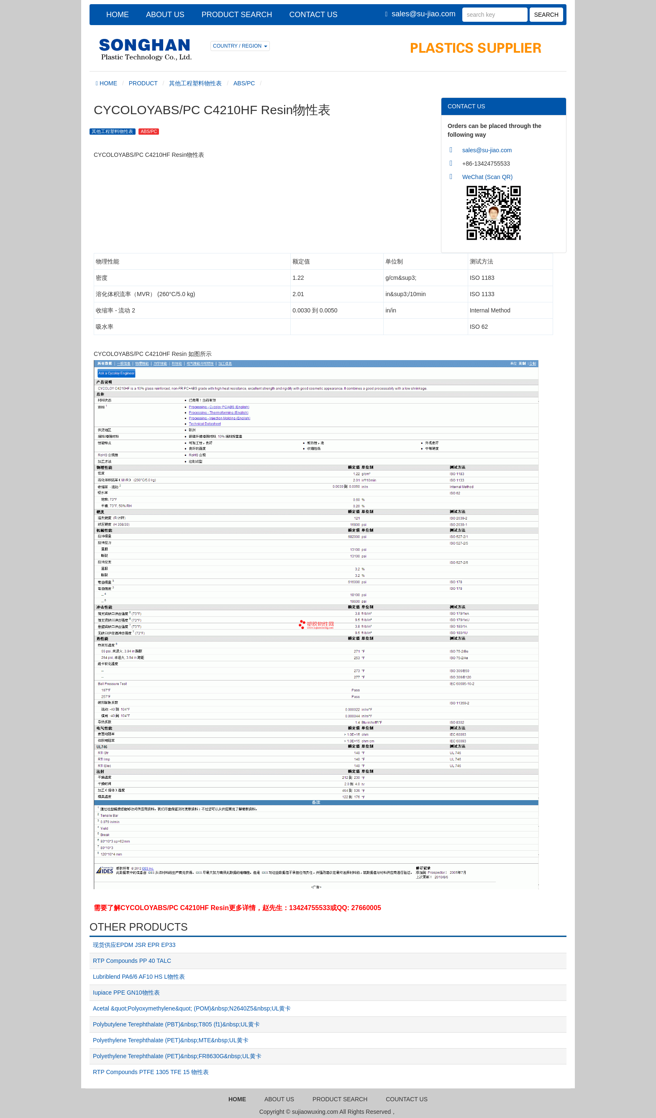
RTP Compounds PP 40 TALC (132, 960)
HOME (117, 14)
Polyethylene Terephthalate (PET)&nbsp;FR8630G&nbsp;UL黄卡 (177, 1056)
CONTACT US (313, 14)
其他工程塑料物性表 (195, 83)
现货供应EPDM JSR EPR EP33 (134, 944)
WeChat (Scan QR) (487, 177)
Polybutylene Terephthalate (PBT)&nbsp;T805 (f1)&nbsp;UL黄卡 (176, 1024)
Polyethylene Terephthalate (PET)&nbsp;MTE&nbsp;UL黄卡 (171, 1040)
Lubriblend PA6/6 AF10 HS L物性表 (139, 976)
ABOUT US (165, 14)
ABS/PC (244, 83)
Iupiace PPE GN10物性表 (126, 992)
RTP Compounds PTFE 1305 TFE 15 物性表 (151, 1072)
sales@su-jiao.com (423, 14)
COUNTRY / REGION (240, 46)
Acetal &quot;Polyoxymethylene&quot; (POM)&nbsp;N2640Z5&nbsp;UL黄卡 (192, 1008)
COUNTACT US (407, 1099)
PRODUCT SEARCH (237, 14)
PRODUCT (143, 83)
